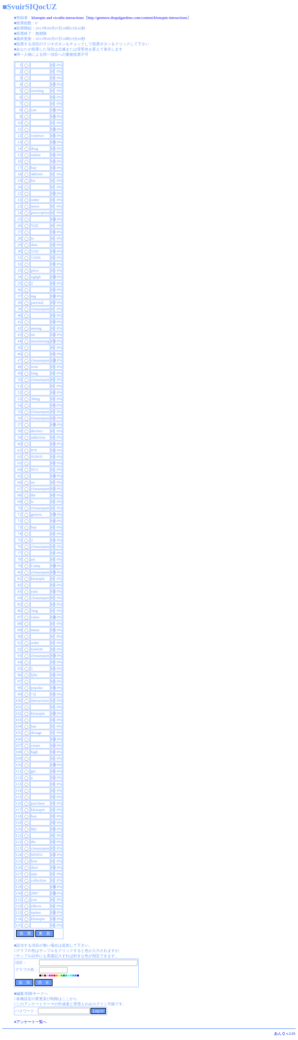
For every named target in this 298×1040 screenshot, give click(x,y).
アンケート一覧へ (31, 1022)
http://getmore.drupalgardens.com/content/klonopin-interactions (137, 17)
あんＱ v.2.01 (285, 1033)
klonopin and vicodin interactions (58, 17)
